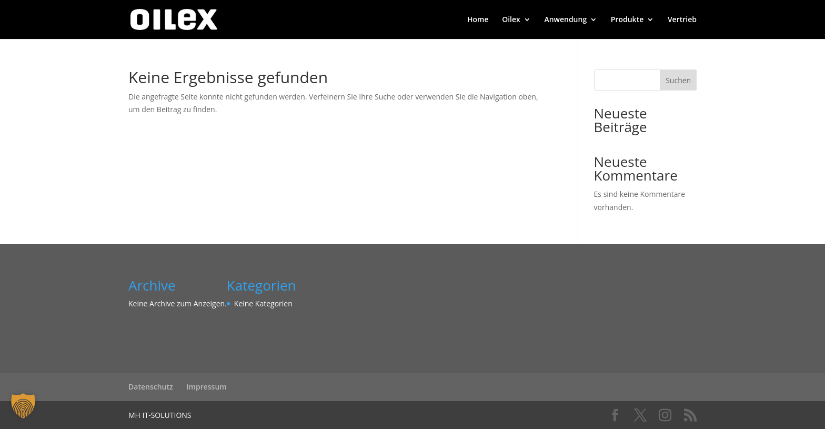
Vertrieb (682, 20)
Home (478, 20)
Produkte (627, 20)
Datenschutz (150, 387)
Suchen (678, 80)
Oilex (511, 20)
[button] (23, 406)
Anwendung (565, 20)
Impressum (206, 387)
